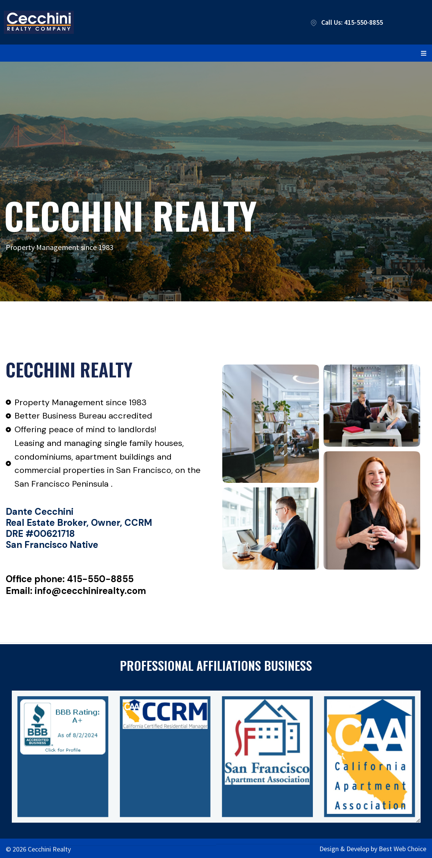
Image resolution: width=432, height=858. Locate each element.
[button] (423, 53)
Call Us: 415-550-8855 (346, 22)
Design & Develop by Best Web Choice (372, 847)
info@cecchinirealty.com (90, 591)
